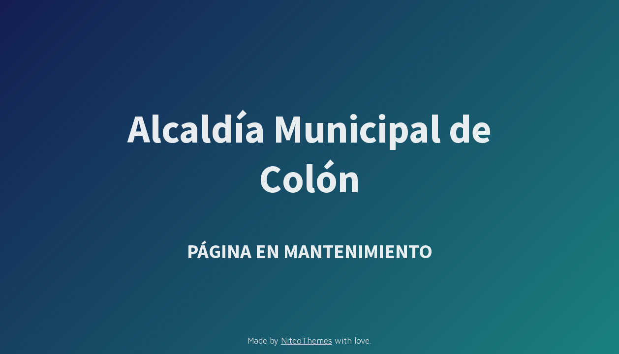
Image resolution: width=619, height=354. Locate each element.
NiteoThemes (306, 341)
